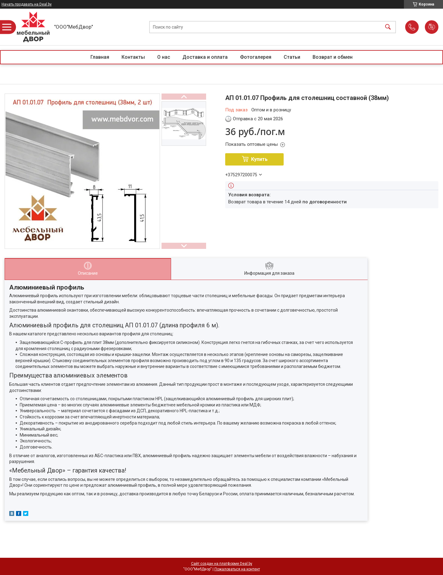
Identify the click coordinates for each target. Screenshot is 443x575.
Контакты (133, 57)
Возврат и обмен (333, 57)
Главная (99, 57)
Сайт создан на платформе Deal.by (221, 563)
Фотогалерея (255, 57)
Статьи (292, 57)
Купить (259, 159)
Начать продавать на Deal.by (27, 4)
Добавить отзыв (431, 27)
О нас (163, 57)
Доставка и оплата (205, 57)
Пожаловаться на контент (237, 569)
